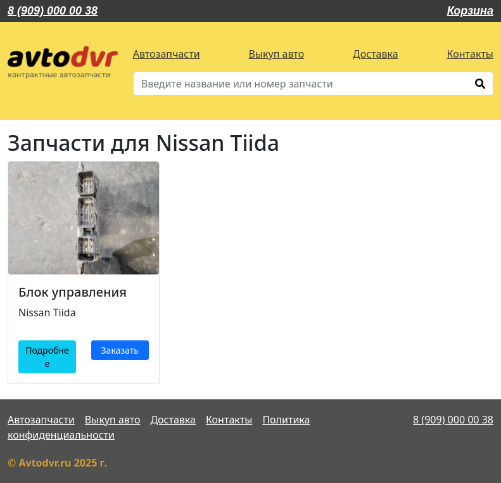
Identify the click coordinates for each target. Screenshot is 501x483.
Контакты (470, 54)
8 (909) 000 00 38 (53, 10)
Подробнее (46, 357)
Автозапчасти (166, 54)
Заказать (120, 350)
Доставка (375, 54)
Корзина (470, 10)
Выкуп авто (277, 54)
